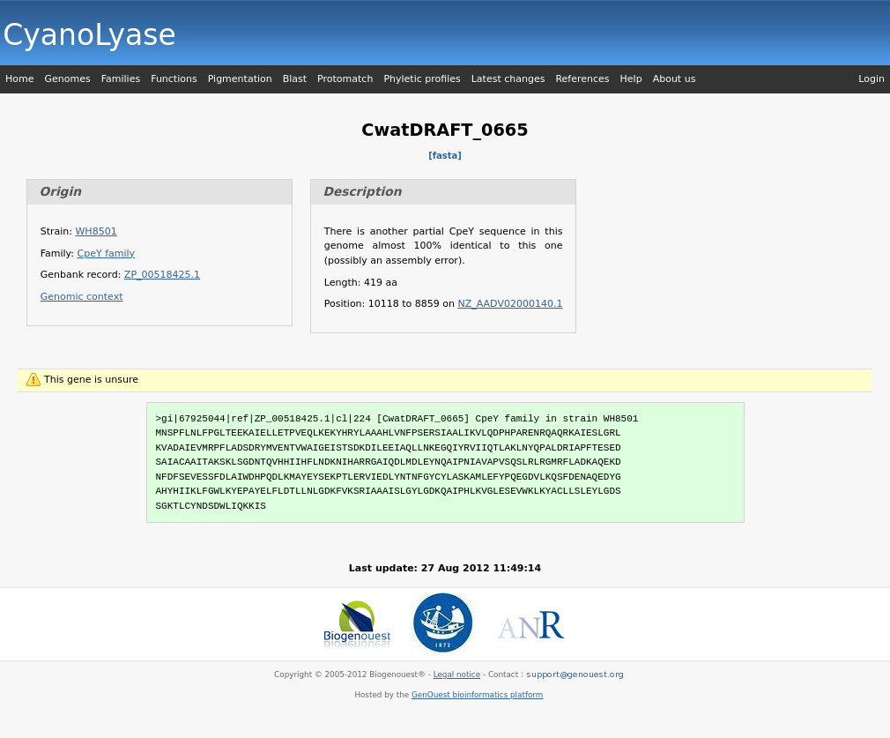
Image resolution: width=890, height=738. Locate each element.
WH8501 (95, 231)
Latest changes (508, 79)
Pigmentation (240, 79)
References (582, 79)
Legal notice (457, 674)
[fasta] (445, 155)
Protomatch (345, 79)
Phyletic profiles (421, 79)
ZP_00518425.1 (162, 274)
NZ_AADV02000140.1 (510, 303)
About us (674, 79)
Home (19, 79)
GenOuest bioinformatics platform (477, 694)
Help (631, 79)
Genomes (67, 79)
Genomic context (82, 296)
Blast (295, 79)
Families (120, 79)
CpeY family (107, 253)
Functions (174, 79)
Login (871, 79)
